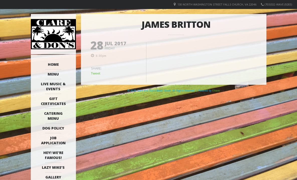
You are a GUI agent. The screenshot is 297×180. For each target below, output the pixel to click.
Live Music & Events (53, 86)
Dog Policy (53, 128)
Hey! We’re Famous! (53, 155)
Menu (53, 74)
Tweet (95, 73)
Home (53, 64)
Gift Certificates (53, 101)
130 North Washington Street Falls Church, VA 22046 (216, 4)
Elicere (216, 90)
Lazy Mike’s (53, 167)
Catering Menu (53, 116)
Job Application (53, 140)
